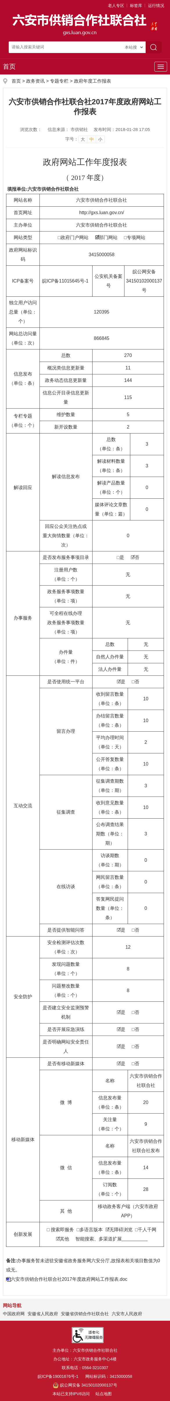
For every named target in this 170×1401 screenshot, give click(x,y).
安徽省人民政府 (43, 1313)
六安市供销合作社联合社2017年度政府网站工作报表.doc (69, 1279)
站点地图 (103, 1393)
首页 (9, 66)
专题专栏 (59, 81)
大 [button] (83, 139)
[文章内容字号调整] (85, 139)
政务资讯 (35, 81)
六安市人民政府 (127, 1313)
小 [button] (100, 139)
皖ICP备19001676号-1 (58, 1376)
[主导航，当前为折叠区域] (160, 67)
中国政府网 (14, 1313)
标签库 (136, 5)
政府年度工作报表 (92, 81)
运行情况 (156, 5)
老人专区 (116, 5)
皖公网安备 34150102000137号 (85, 1385)
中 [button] (91, 139)
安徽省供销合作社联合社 (85, 1313)
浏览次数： (31, 129)
